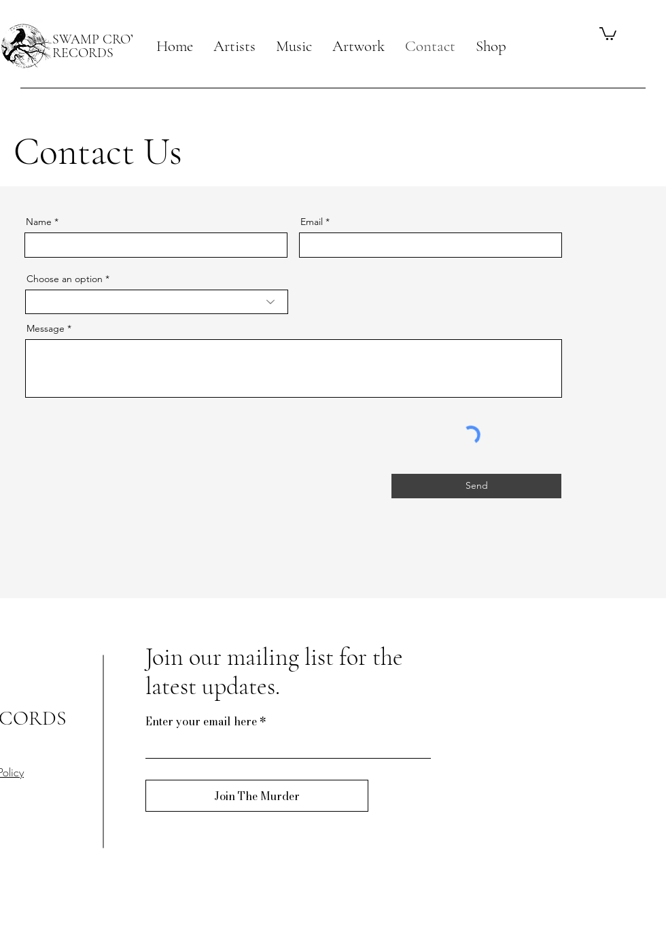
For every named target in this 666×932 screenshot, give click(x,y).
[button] (234, 46)
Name (39, 221)
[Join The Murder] (256, 796)
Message (46, 328)
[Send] (476, 486)
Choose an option (65, 278)
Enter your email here (201, 721)
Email (311, 221)
